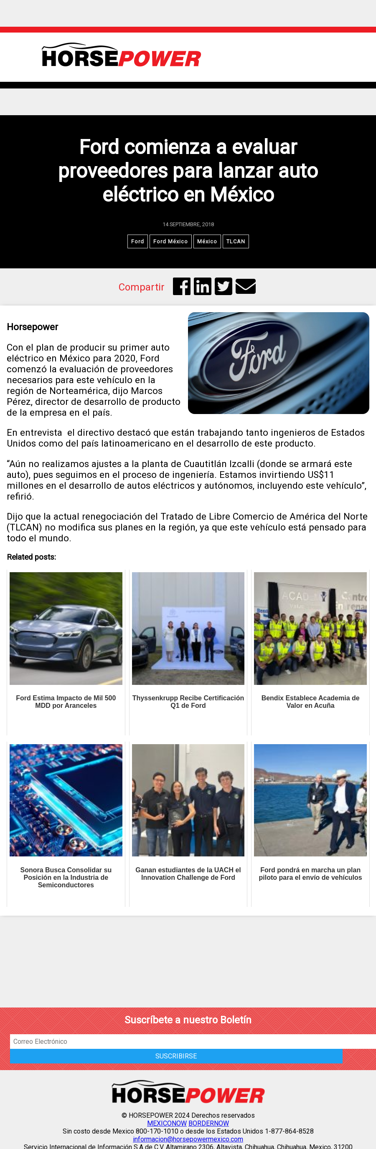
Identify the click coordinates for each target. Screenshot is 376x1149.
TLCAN (235, 241)
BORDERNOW (208, 1123)
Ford (137, 241)
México (207, 241)
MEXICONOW (167, 1123)
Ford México (170, 241)
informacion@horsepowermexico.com (188, 1139)
